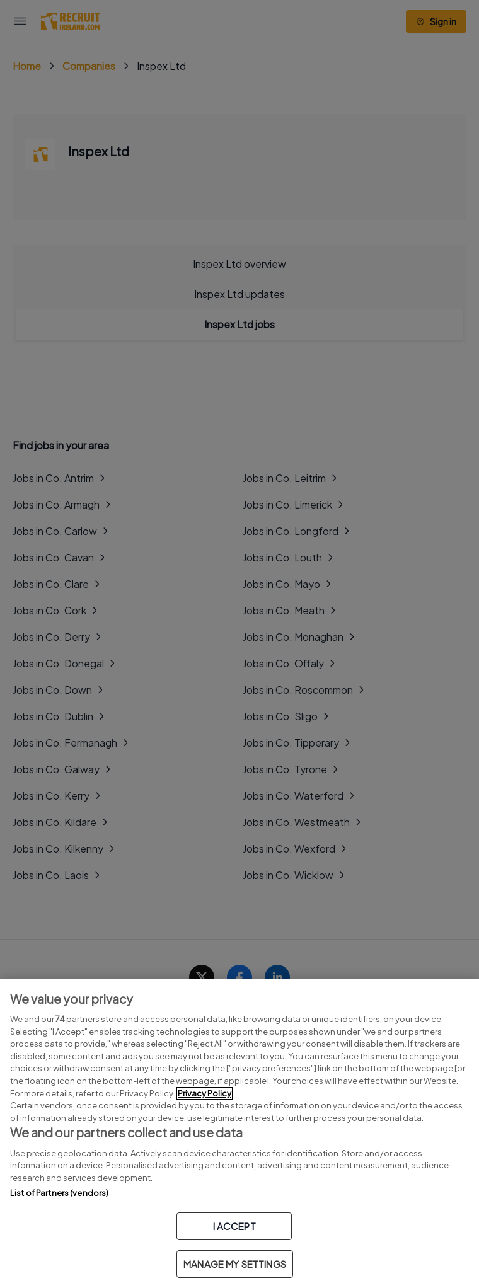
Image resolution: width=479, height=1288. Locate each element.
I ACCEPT (234, 1226)
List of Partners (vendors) (59, 1193)
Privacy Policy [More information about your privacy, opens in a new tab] (204, 1093)
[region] (239, 1133)
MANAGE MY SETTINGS (234, 1264)
